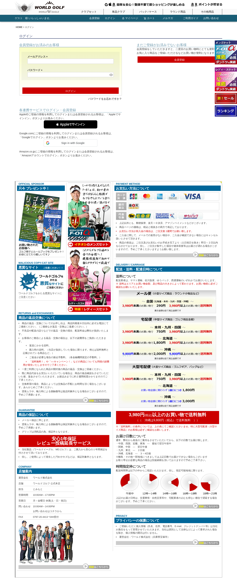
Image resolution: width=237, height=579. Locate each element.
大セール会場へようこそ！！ (226, 98)
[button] (70, 124)
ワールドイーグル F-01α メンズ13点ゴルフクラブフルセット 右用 (226, 51)
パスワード (35, 70)
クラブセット (89, 12)
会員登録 (92, 18)
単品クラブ (118, 12)
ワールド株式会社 (42, 477)
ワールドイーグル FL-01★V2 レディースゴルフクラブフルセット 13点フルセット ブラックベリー (226, 78)
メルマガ (168, 18)
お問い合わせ (211, 18)
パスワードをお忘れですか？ (105, 98)
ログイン (109, 18)
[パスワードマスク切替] (111, 74)
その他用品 (207, 12)
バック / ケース (148, 12)
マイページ (130, 18)
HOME (19, 27)
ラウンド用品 (178, 12)
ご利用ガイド (190, 18)
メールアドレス (38, 56)
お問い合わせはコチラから (47, 511)
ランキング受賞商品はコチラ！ (226, 111)
